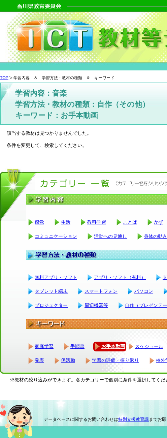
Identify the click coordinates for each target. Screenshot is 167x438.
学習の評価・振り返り (115, 360)
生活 (65, 222)
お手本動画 (113, 346)
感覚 (39, 222)
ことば (130, 222)
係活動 (68, 360)
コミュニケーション (56, 236)
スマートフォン (101, 291)
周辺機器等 (96, 305)
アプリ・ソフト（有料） (120, 277)
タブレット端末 (51, 291)
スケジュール (149, 346)
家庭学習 (44, 346)
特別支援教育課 (133, 419)
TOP (4, 77)
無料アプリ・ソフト (56, 277)
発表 (39, 360)
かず (158, 222)
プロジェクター (51, 305)
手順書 (77, 346)
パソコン (143, 291)
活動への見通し (110, 236)
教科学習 (96, 222)
